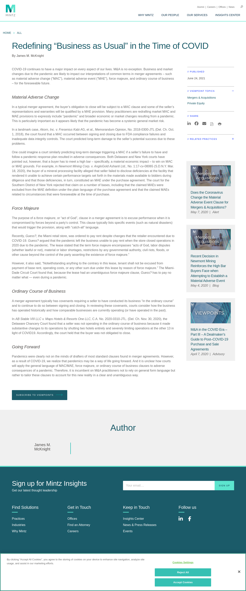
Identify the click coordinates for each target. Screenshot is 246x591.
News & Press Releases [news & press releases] (140, 525)
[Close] (239, 571)
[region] (123, 572)
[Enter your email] (178, 485)
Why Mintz (146, 15)
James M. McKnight (30, 55)
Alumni (200, 7)
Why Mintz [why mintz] (19, 531)
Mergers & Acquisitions (201, 97)
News (231, 7)
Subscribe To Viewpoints (39, 395)
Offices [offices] (72, 518)
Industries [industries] (18, 525)
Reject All (183, 572)
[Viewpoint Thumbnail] (211, 312)
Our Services (197, 15)
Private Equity (196, 103)
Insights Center (227, 15)
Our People (170, 15)
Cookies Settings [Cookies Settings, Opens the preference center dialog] (183, 562)
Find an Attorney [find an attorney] (78, 525)
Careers (211, 7)
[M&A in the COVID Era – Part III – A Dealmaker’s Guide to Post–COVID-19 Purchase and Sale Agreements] (209, 339)
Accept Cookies (183, 582)
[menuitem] (146, 15)
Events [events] (128, 531)
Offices (222, 7)
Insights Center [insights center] (133, 518)
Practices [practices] (18, 518)
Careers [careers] (73, 531)
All (19, 32)
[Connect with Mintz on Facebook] (192, 520)
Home (7, 32)
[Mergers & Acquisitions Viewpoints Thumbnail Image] (211, 175)
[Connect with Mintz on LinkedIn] (182, 520)
